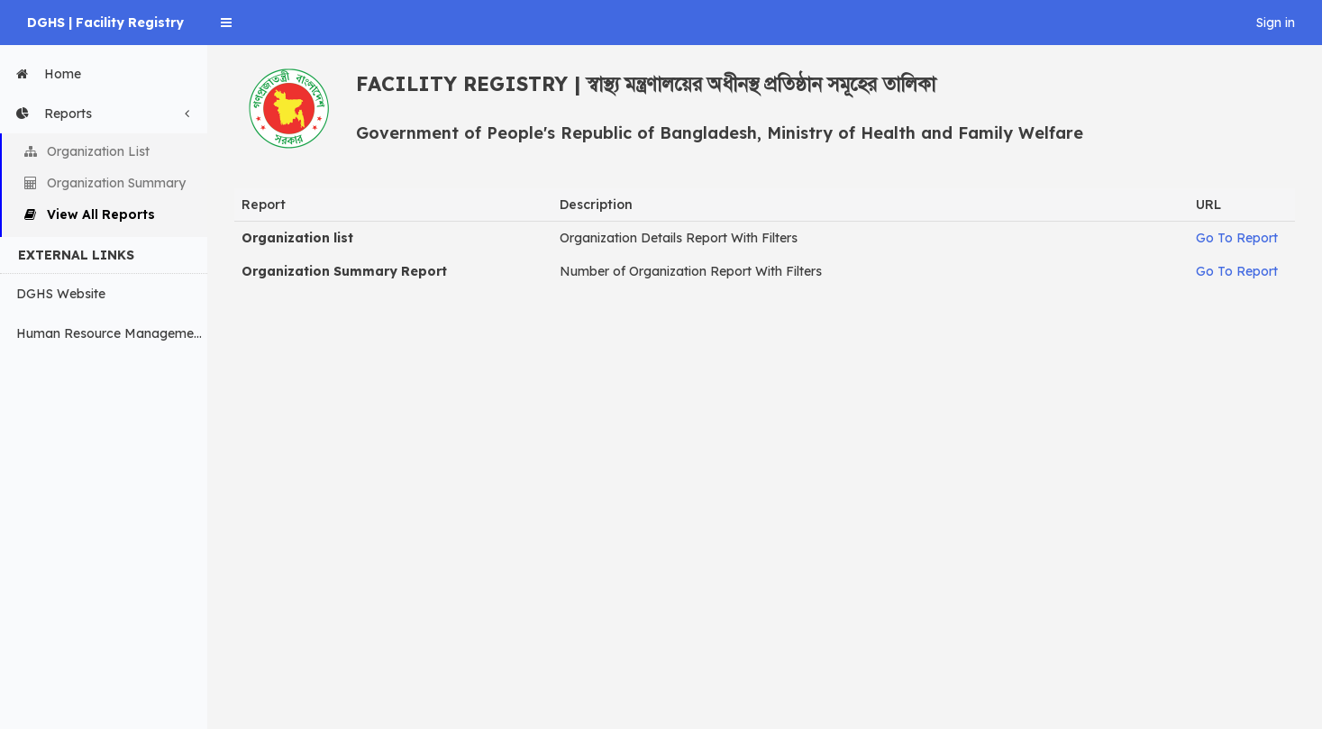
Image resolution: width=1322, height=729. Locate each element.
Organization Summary (105, 183)
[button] (226, 22)
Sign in (1275, 22)
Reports (107, 114)
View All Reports (89, 214)
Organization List (87, 151)
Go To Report (1237, 238)
